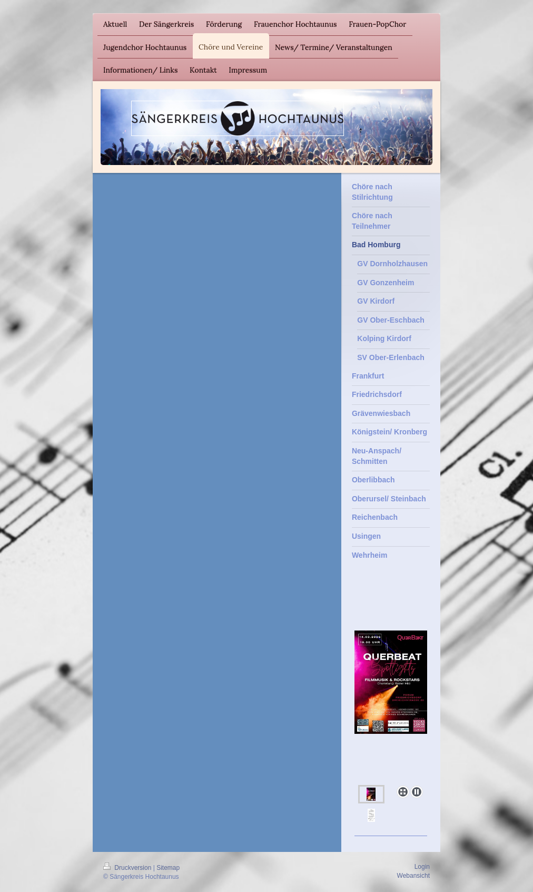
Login (422, 866)
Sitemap (168, 867)
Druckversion (128, 867)
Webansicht (413, 875)
